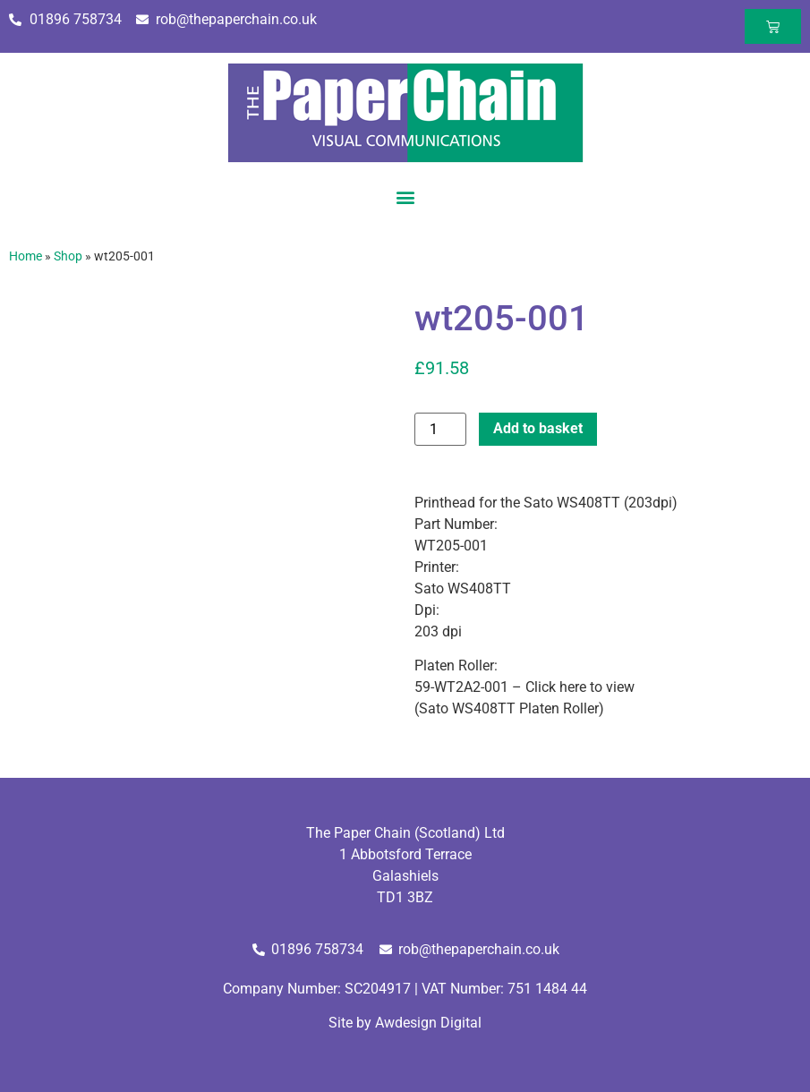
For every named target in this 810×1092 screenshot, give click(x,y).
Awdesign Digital (428, 1022)
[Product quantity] (440, 429)
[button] (405, 196)
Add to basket (538, 428)
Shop (68, 256)
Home (25, 256)
